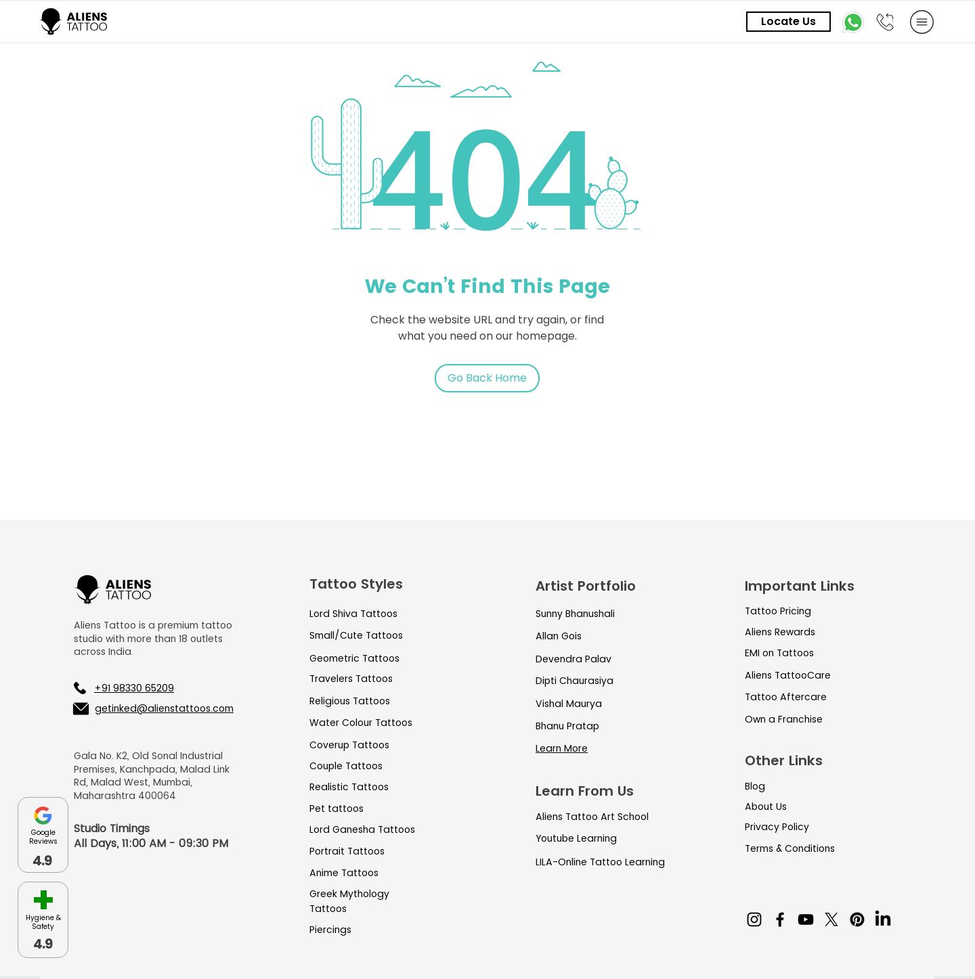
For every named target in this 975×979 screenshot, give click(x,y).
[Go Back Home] (487, 378)
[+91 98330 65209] (144, 688)
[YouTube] (805, 919)
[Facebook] (780, 919)
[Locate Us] (788, 22)
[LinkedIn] (882, 919)
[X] (831, 919)
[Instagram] (754, 919)
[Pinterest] (857, 919)
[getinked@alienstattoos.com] (152, 708)
